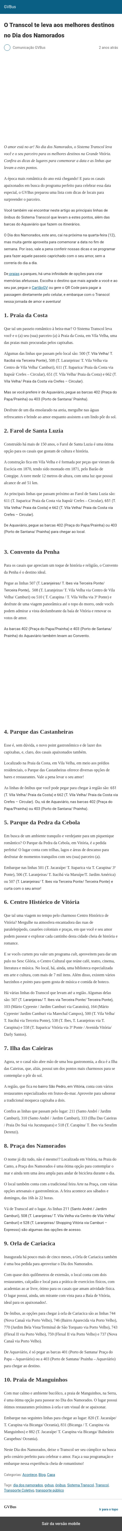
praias (14, 274)
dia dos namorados (28, 1485)
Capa (51, 1475)
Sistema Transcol (80, 1485)
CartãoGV (40, 287)
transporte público (50, 1490)
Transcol (102, 1485)
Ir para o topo (108, 1509)
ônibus (60, 1485)
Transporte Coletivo (19, 1490)
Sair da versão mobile (61, 1523)
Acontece (29, 1475)
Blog (42, 1475)
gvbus (49, 1485)
